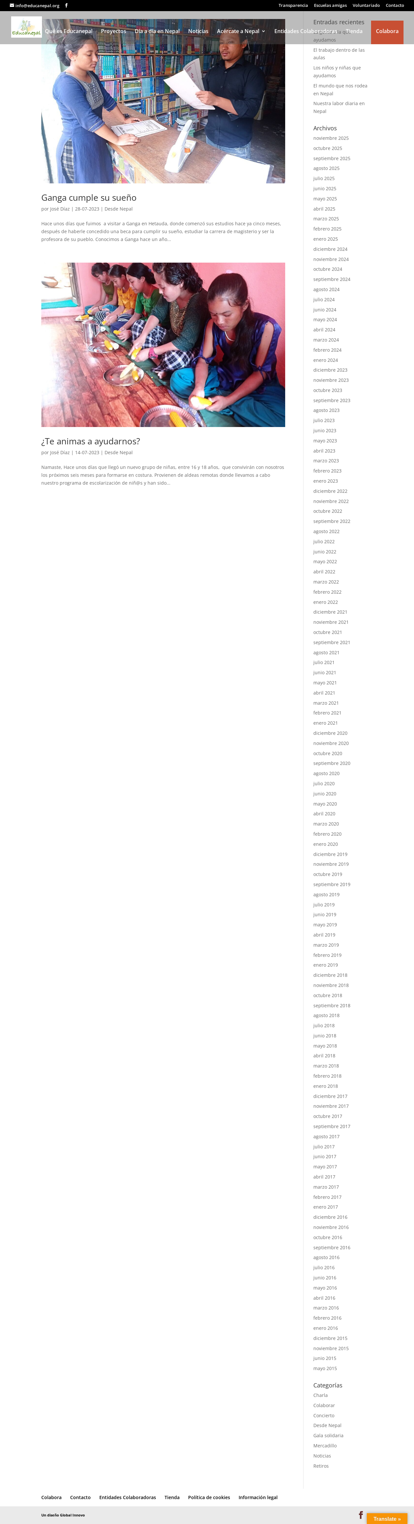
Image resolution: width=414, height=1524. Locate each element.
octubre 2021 (327, 632)
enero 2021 (325, 723)
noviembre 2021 (331, 622)
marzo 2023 (326, 460)
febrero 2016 (327, 1318)
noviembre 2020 (331, 743)
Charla (320, 1395)
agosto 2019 (326, 894)
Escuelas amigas (330, 5)
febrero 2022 (327, 592)
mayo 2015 (325, 1368)
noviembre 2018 (331, 985)
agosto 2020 (326, 773)
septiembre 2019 (331, 884)
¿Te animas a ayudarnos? (90, 441)
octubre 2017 (327, 1116)
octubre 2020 (327, 753)
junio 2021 (324, 672)
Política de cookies (209, 1497)
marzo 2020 (326, 824)
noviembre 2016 (331, 1227)
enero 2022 (325, 602)
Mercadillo (325, 1445)
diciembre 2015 (330, 1338)
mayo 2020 (325, 804)
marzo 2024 (326, 340)
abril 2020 (324, 813)
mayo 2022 (325, 561)
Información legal (258, 1497)
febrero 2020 (327, 834)
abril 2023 (324, 451)
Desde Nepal (119, 209)
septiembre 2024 (331, 279)
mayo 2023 (325, 440)
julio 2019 (324, 904)
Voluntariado (366, 5)
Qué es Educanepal (68, 32)
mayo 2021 (325, 682)
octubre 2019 (327, 874)
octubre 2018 (327, 995)
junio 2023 (324, 430)
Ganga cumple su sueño (89, 197)
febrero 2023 (327, 471)
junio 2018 (324, 1035)
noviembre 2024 (331, 259)
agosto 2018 (326, 1015)
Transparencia (293, 5)
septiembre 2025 (331, 158)
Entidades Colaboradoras (305, 32)
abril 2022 (324, 571)
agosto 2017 (326, 1136)
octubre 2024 (327, 269)
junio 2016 (324, 1277)
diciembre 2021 (330, 612)
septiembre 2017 (331, 1126)
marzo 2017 (326, 1187)
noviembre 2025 (331, 138)
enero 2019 (325, 965)
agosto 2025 (326, 168)
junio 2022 (324, 551)
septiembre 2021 (331, 642)
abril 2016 (324, 1298)
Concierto (323, 1415)
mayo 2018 (325, 1046)
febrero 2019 (327, 955)
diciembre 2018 (330, 975)
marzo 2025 (326, 218)
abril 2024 (324, 329)
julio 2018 (324, 1025)
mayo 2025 (325, 198)
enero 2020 (325, 844)
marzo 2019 (326, 945)
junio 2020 (324, 793)
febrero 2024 (327, 350)
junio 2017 (324, 1156)
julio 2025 (324, 178)
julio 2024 (324, 299)
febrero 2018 (327, 1076)
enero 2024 (325, 360)
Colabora (387, 31)
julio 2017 (324, 1146)
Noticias (198, 32)
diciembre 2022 (330, 491)
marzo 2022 (326, 582)
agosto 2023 (326, 410)
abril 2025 (324, 209)
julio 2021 (324, 662)
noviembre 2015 (331, 1348)
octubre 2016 (327, 1237)
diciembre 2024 (330, 249)
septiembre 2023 (331, 400)
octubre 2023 (327, 390)
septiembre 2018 (331, 1005)
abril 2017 (324, 1177)
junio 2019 (324, 914)
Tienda (354, 32)
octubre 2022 (327, 511)
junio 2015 (324, 1358)
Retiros (321, 1466)
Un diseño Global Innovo (63, 1515)
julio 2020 (324, 783)
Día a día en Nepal (157, 32)
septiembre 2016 (331, 1247)
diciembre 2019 (330, 854)
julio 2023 (324, 420)
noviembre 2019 (331, 864)
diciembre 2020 (330, 733)
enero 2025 (325, 239)
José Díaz (60, 209)
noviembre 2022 (331, 501)
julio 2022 (324, 541)
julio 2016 (324, 1267)
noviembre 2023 (331, 380)
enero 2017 (325, 1207)
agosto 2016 (326, 1257)
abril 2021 (324, 693)
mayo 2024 (325, 319)
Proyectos (113, 32)
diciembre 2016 (330, 1217)
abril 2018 (324, 1055)
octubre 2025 (327, 148)
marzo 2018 (326, 1066)
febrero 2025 (327, 229)
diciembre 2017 (330, 1096)
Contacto (395, 5)
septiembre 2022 (331, 521)
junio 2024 (324, 310)
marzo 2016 (326, 1308)
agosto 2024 (326, 289)
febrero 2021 (327, 713)
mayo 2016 (325, 1288)
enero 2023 (325, 481)
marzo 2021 (326, 703)
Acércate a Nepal (238, 32)
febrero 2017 (327, 1197)
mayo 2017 (325, 1166)
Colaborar (324, 1405)
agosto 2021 (326, 652)
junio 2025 (324, 188)
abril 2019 (324, 935)
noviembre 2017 (331, 1106)
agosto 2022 (326, 531)
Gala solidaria (328, 1435)
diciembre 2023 (330, 370)
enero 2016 (325, 1328)
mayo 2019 (325, 924)
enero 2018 (325, 1086)
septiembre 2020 (331, 763)
